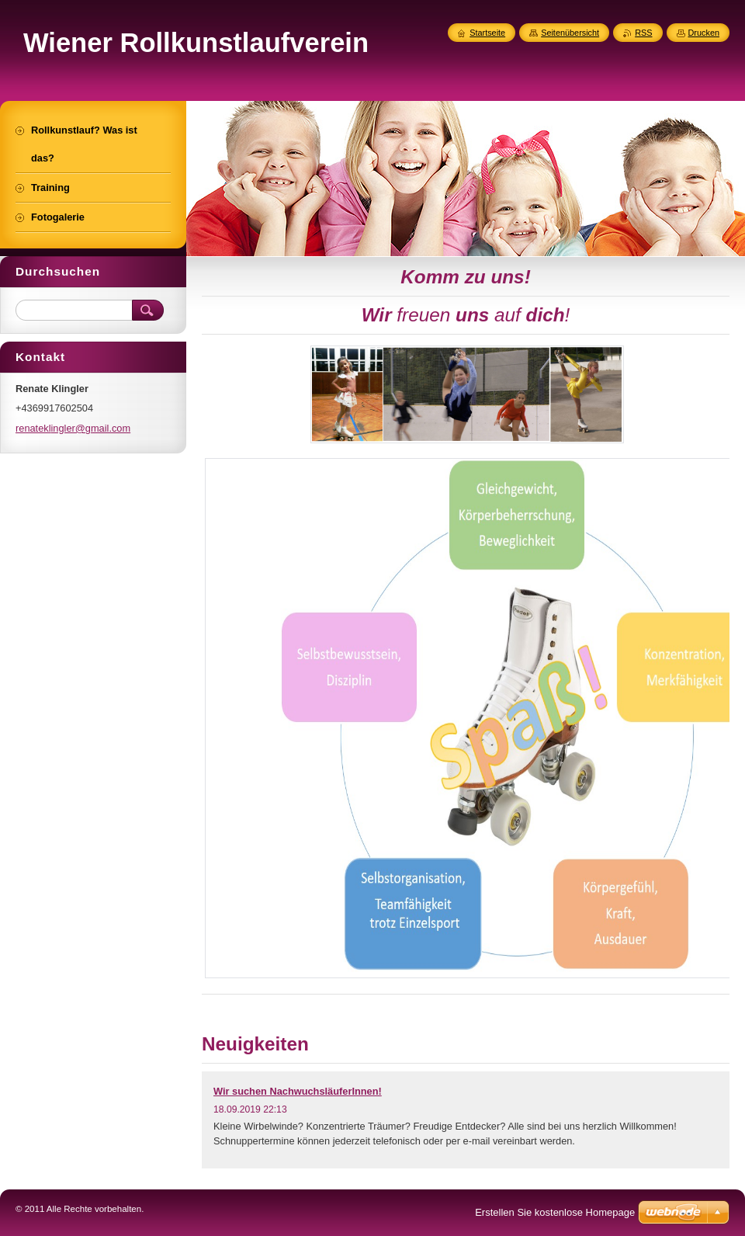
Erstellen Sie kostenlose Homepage (555, 1212)
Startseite (487, 32)
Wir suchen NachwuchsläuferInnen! (297, 1091)
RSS (643, 32)
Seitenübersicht (570, 32)
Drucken (704, 32)
